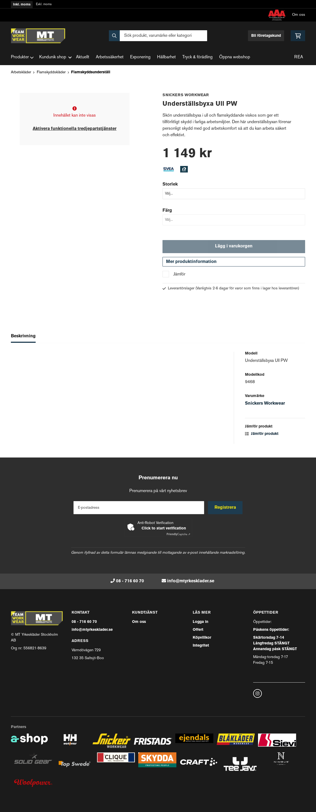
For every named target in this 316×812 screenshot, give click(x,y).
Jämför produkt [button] (261, 434)
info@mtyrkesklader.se (190, 581)
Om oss (298, 15)
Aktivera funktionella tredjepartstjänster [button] (74, 129)
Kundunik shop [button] (55, 57)
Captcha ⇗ (178, 534)
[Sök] (158, 35)
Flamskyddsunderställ (90, 72)
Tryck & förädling (197, 57)
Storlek (170, 184)
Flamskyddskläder (51, 72)
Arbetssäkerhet (110, 57)
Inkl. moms (21, 4)
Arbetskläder (21, 72)
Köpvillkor (202, 638)
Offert (198, 630)
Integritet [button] (201, 645)
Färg (167, 211)
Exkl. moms (44, 4)
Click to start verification (164, 528)
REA (298, 57)
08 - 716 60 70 (130, 581)
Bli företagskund (266, 36)
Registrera (225, 508)
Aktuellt (82, 57)
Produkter (22, 57)
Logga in (200, 622)
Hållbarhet (166, 57)
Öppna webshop (234, 57)
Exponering (140, 57)
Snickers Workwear (265, 404)
